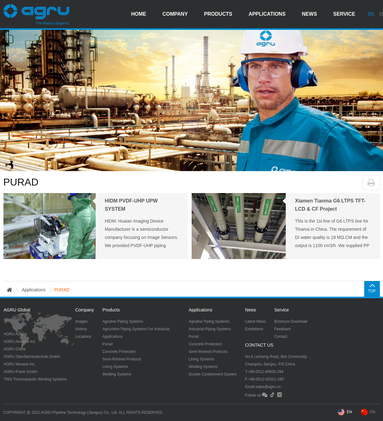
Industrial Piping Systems (210, 329)
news (309, 14)
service (344, 14)
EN (349, 412)
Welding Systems (117, 374)
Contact (280, 336)
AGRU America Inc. (20, 341)
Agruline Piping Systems (123, 321)
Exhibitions (254, 329)
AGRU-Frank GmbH (20, 372)
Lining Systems (115, 366)
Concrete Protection (119, 351)
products (218, 14)
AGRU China (14, 349)
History (81, 329)
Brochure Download (290, 321)
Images (81, 321)
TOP (371, 291)
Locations (83, 336)
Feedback (282, 329)
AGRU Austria (15, 334)
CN (372, 412)
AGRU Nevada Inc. (20, 364)
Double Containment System (213, 374)
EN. (371, 14)
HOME (138, 14)
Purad (108, 344)
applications (266, 14)
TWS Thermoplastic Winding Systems (35, 379)
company (175, 14)
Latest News (255, 321)
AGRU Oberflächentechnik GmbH (32, 356)
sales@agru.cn (268, 387)
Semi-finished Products (122, 359)
